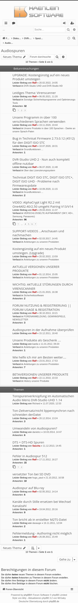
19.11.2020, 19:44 (48, 120)
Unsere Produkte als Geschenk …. (36, 336)
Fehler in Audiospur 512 (29, 451)
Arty (24, 593)
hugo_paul (37, 473)
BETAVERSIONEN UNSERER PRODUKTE (40, 370)
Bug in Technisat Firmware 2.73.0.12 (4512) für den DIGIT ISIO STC (43, 136)
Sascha (36, 441)
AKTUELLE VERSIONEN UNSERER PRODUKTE (35, 264)
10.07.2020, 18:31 (48, 141)
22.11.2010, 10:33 (48, 373)
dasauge (36, 518)
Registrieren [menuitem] (73, 23)
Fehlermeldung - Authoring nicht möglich (42, 529)
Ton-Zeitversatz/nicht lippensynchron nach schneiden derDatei (43, 408)
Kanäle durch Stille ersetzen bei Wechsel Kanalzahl (41, 499)
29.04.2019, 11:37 (48, 205)
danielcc (36, 427)
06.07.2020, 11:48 (48, 162)
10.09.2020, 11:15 (48, 184)
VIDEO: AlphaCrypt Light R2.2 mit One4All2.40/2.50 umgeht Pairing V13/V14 (42, 200)
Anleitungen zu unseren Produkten (41, 237)
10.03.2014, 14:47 (52, 427)
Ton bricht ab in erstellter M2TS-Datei (39, 515)
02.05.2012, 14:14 (48, 487)
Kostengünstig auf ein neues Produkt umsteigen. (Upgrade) (39, 246)
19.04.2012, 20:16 (48, 505)
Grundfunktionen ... (33, 145)
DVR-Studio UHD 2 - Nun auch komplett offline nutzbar (41, 157)
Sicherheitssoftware (34, 291)
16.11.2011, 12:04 (53, 518)
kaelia (35, 339)
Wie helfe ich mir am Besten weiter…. (39, 353)
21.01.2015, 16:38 (48, 287)
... (4, 29)
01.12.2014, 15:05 (48, 270)
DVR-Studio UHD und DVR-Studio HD (43, 81)
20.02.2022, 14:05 (48, 78)
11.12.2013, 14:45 (52, 441)
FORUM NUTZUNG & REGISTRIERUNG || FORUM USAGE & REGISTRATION (41, 303)
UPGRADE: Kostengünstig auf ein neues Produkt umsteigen (40, 73)
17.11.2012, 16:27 (48, 455)
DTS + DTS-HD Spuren (28, 438)
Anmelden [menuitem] (65, 23)
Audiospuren (13, 46)
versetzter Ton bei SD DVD (31, 470)
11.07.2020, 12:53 (52, 399)
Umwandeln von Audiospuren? (34, 424)
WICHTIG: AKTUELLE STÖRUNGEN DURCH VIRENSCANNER (42, 282)
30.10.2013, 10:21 (48, 308)
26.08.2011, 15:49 (48, 532)
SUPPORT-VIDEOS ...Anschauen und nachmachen (38, 229)
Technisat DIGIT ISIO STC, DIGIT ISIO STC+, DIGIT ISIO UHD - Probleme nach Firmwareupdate (42, 177)
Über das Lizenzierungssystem (39, 166)
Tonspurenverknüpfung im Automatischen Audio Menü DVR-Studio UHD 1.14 (43, 394)
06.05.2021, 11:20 (48, 92)
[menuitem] (74, 38)
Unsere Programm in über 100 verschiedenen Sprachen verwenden (38, 115)
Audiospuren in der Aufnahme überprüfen (43, 325)
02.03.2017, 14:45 (48, 234)
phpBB (27, 590)
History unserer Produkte (36, 376)
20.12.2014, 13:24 (48, 414)
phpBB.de (54, 597)
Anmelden (16, 29)
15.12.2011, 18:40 (48, 329)
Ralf (34, 78)
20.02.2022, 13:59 (48, 252)
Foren (14, 23)
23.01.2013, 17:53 (48, 356)
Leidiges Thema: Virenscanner (34, 88)
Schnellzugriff (6, 23)
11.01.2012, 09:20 (50, 339)
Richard (36, 399)
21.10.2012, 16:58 (55, 473)
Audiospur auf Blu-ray (28, 483)
